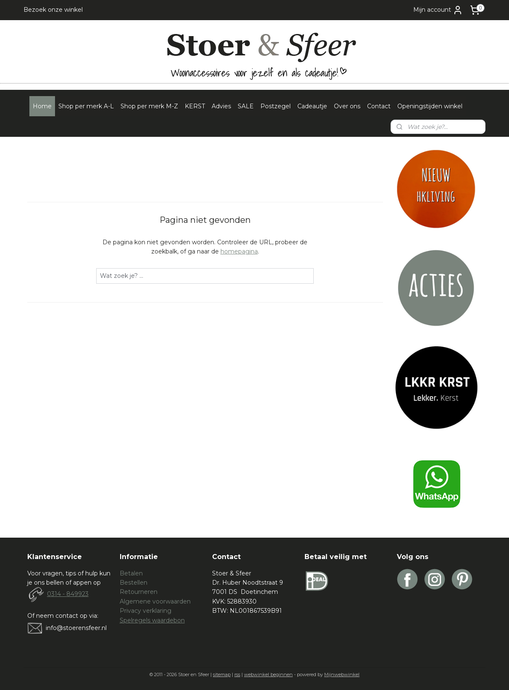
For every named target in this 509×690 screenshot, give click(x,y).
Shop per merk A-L (86, 106)
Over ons (347, 106)
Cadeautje (312, 106)
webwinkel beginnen (268, 674)
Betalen (131, 573)
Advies (221, 106)
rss (237, 674)
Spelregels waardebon (152, 620)
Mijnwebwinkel (341, 674)
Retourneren (138, 592)
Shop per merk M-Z (149, 106)
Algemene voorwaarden (155, 601)
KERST (195, 106)
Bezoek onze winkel (53, 9)
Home (42, 106)
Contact (379, 106)
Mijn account (438, 10)
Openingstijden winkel (429, 106)
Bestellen (133, 582)
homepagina (239, 251)
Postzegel (275, 106)
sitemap (222, 674)
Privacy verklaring (145, 610)
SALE (246, 106)
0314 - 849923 (68, 594)
